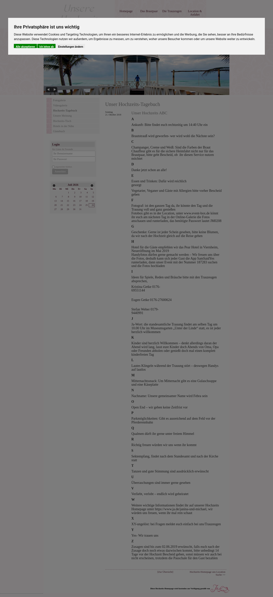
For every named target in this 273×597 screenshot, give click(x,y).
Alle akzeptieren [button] (25, 46)
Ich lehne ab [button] (46, 46)
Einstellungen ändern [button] (70, 46)
